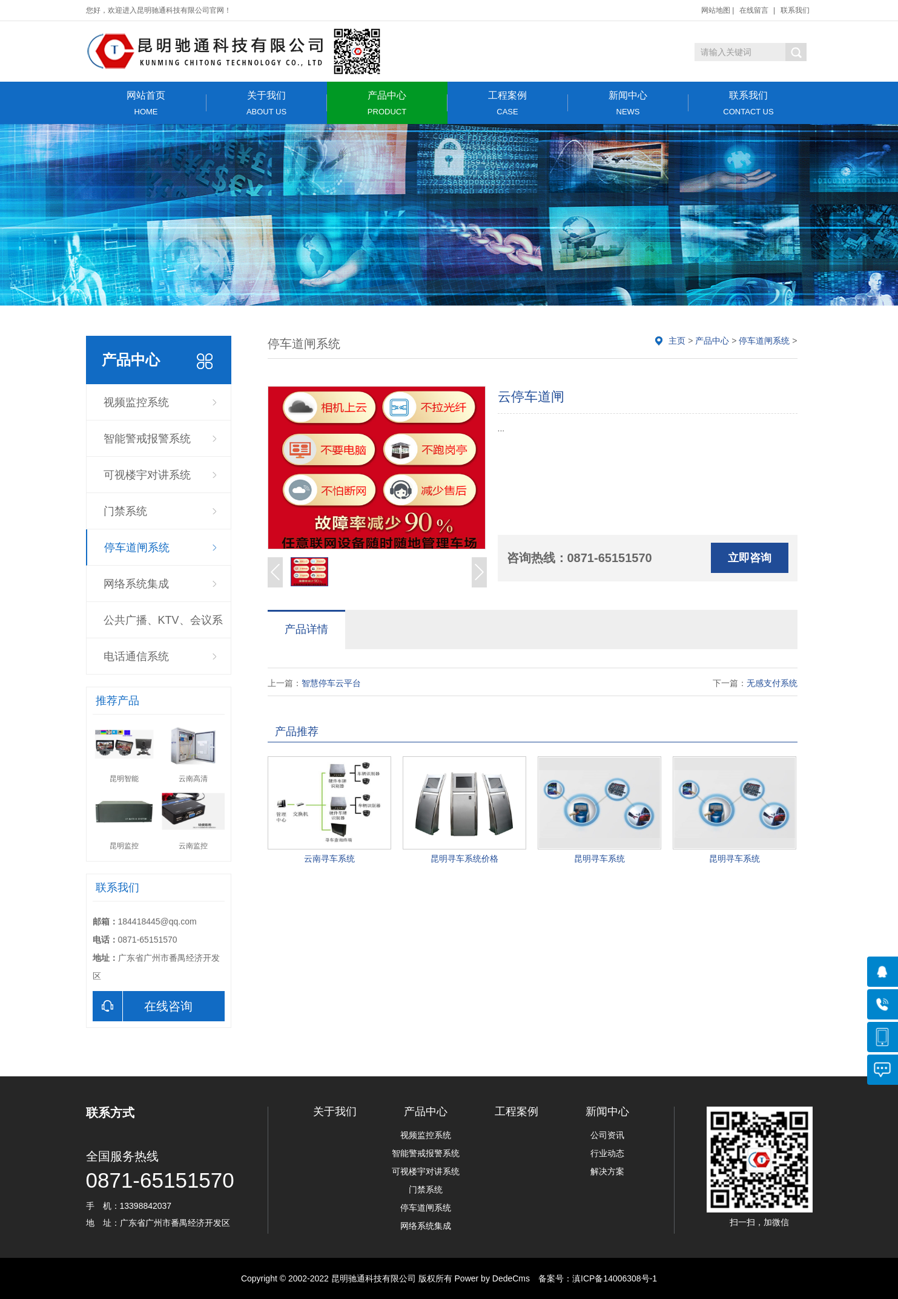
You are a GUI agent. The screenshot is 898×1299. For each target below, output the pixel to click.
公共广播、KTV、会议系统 (163, 626)
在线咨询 (143, 1006)
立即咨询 (749, 558)
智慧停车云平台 (331, 683)
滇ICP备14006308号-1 (614, 1278)
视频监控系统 (136, 402)
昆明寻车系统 (599, 858)
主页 (677, 340)
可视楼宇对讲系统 (147, 475)
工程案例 (507, 103)
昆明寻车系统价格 (464, 858)
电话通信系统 (136, 656)
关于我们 (266, 103)
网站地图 (715, 10)
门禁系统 (125, 511)
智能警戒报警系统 (147, 439)
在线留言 (753, 10)
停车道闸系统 (137, 548)
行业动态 (607, 1153)
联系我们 (795, 10)
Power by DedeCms (492, 1278)
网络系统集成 (136, 584)
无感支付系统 (772, 683)
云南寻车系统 (329, 858)
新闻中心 (628, 103)
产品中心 (387, 103)
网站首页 (146, 103)
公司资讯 (607, 1135)
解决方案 (607, 1171)
